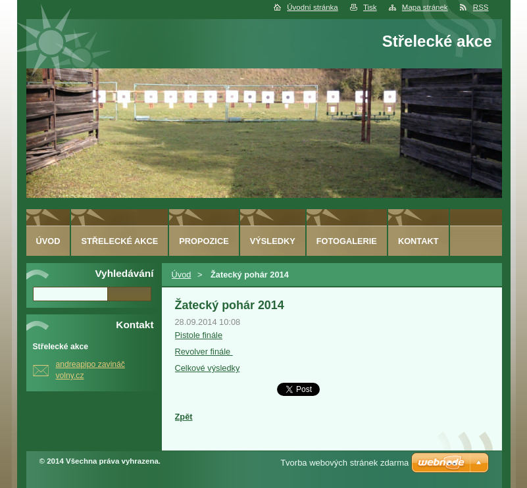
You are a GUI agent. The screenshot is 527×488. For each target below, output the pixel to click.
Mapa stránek (425, 7)
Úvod (181, 275)
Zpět (184, 417)
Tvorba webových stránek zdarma (344, 463)
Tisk (370, 7)
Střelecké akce (119, 241)
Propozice (203, 241)
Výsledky (272, 241)
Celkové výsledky (207, 368)
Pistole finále (199, 335)
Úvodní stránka (312, 7)
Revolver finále (204, 351)
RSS (481, 7)
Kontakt (418, 241)
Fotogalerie (346, 241)
